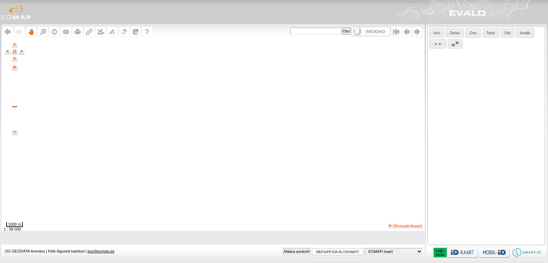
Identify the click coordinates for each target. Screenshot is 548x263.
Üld (508, 33)
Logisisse (440, 252)
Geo (473, 33)
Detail (455, 33)
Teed (490, 33)
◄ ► (437, 44)
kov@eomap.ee (100, 251)
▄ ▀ (455, 44)
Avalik (525, 33)
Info (436, 33)
